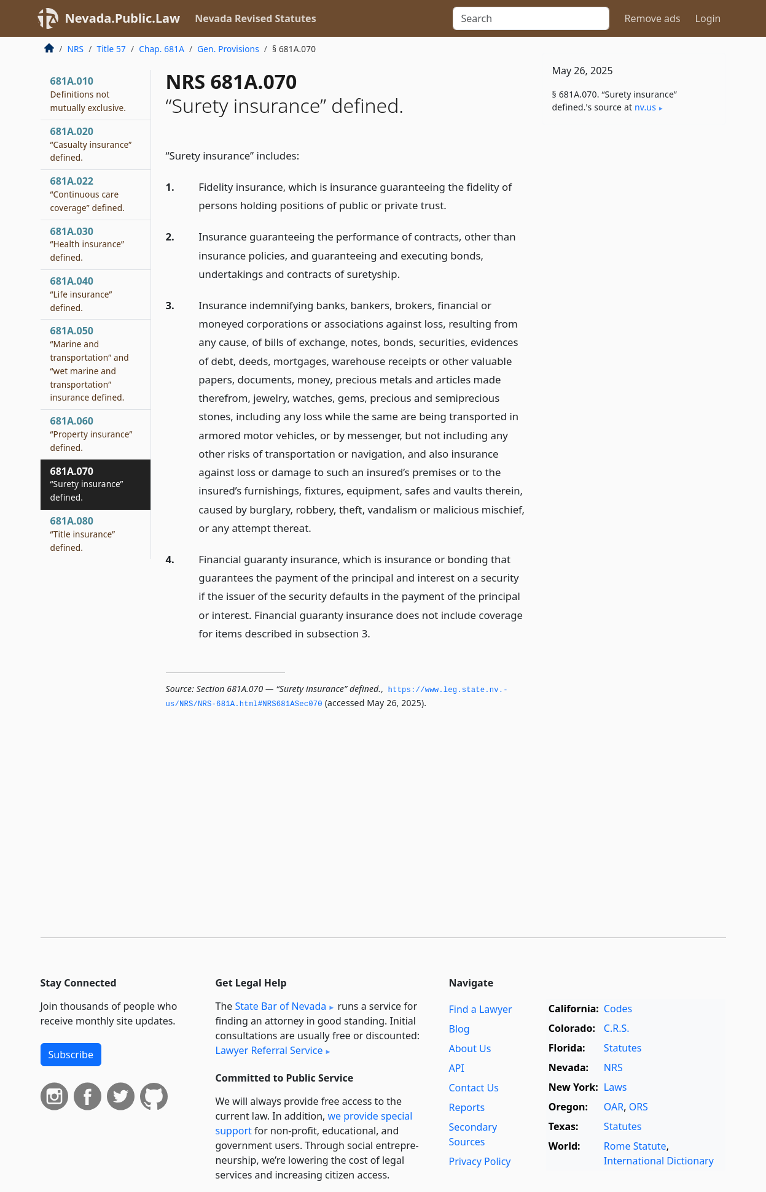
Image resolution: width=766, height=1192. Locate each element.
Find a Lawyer (480, 1009)
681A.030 (87, 244)
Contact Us (474, 1087)
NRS (76, 49)
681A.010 (88, 93)
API (456, 1068)
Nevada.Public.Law (123, 18)
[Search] (531, 18)
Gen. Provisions (228, 49)
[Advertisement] (634, 326)
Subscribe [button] (71, 1054)
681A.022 (87, 193)
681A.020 (91, 144)
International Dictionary (659, 1160)
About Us (470, 1048)
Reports (467, 1107)
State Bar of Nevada (280, 1006)
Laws (615, 1087)
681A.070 (86, 484)
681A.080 (82, 533)
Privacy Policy (480, 1161)
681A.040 (81, 293)
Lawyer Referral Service (269, 1050)
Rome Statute (635, 1146)
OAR (613, 1106)
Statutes (623, 1048)
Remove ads (652, 18)
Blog (459, 1029)
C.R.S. (617, 1028)
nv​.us (645, 107)
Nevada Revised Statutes (255, 18)
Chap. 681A (161, 49)
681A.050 (89, 363)
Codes (618, 1008)
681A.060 (91, 433)
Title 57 (111, 49)
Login (708, 18)
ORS (638, 1106)
